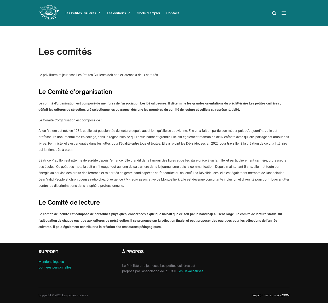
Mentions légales (51, 262)
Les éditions (119, 13)
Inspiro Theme (261, 295)
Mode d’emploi (148, 13)
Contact (172, 13)
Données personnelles (54, 267)
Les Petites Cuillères (83, 13)
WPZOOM (283, 295)
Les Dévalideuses (190, 271)
